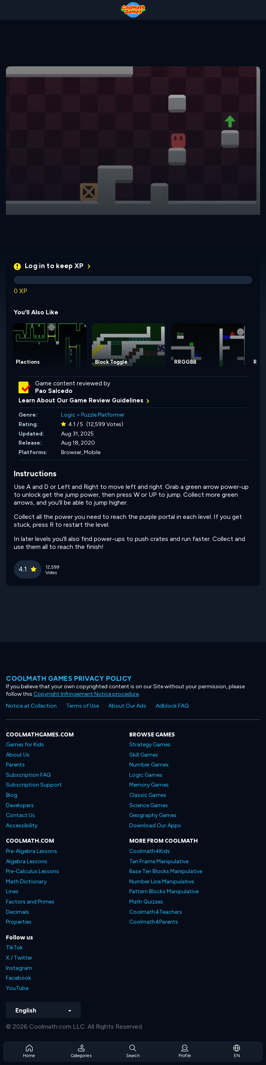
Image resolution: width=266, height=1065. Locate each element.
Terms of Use (82, 705)
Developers (20, 805)
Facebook (18, 978)
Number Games (149, 764)
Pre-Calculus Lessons (32, 871)
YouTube (17, 988)
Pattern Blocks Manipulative (164, 891)
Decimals (17, 912)
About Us (18, 754)
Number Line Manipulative (161, 881)
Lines (12, 891)
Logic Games (145, 775)
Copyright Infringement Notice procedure (86, 694)
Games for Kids (25, 744)
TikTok (14, 947)
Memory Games (149, 784)
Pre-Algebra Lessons (31, 851)
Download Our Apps (155, 825)
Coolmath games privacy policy (69, 678)
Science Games (148, 805)
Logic (68, 414)
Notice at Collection (31, 705)
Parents (15, 764)
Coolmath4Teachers (155, 912)
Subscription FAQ (28, 775)
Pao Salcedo (54, 390)
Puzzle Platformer (103, 414)
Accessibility (21, 825)
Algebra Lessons (26, 861)
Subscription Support (34, 784)
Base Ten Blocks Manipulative (165, 871)
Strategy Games (150, 744)
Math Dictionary (26, 881)
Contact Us (20, 815)
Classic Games (147, 795)
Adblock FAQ (172, 705)
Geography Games (153, 815)
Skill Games (143, 754)
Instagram (19, 968)
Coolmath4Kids (149, 851)
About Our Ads (127, 705)
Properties (19, 921)
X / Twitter (19, 957)
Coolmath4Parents (153, 921)
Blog (11, 795)
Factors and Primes (30, 901)
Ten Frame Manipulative (158, 861)
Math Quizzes (146, 901)
